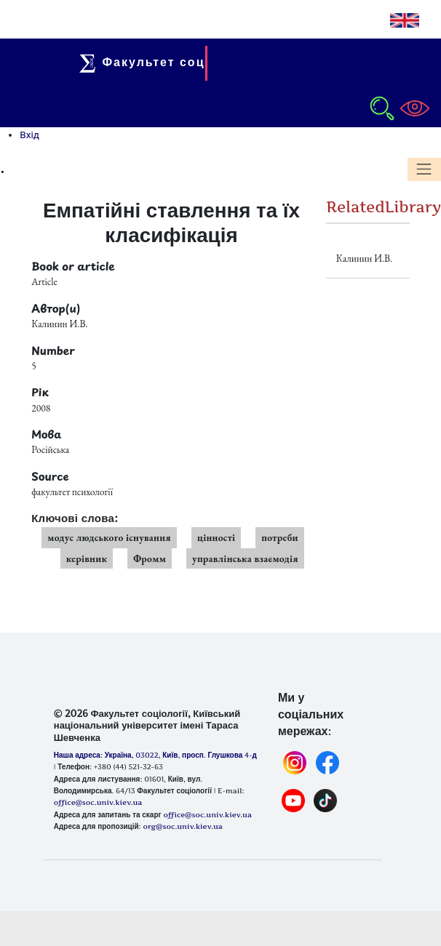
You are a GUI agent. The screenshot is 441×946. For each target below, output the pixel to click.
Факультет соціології (168, 62)
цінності (216, 537)
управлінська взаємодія (245, 558)
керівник (87, 558)
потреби (279, 537)
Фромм (149, 558)
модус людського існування (109, 537)
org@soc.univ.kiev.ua (182, 826)
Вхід (29, 134)
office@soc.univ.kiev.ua (207, 814)
